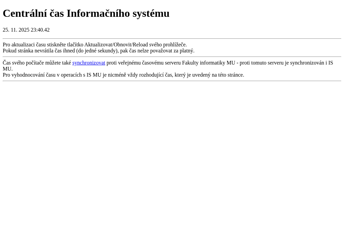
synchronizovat (88, 63)
